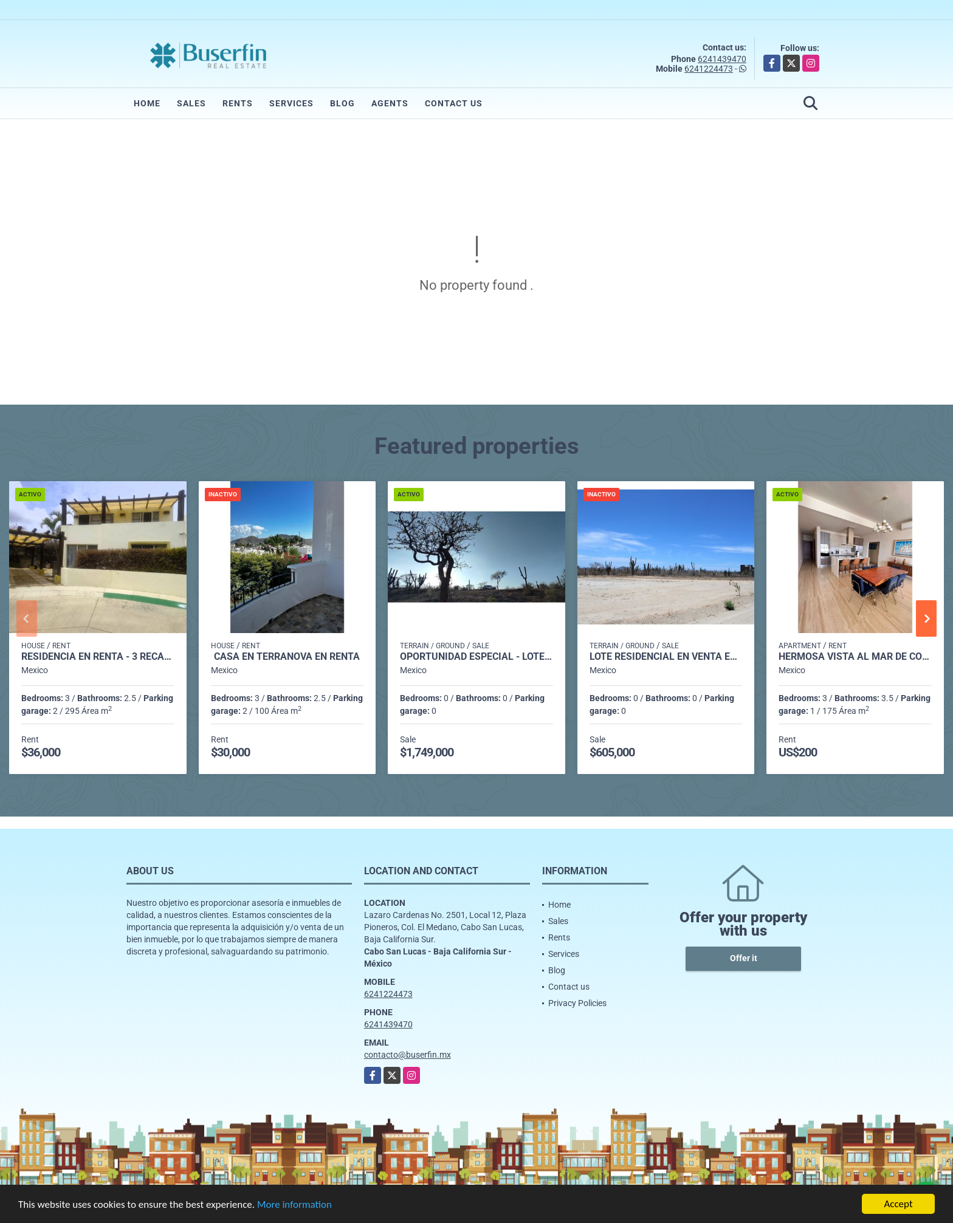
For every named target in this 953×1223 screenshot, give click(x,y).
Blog (342, 103)
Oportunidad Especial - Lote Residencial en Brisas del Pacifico (476, 657)
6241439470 (722, 59)
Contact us (454, 103)
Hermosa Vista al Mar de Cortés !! (855, 657)
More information (294, 1204)
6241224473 (708, 69)
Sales (191, 103)
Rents (237, 103)
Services (291, 103)
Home (147, 103)
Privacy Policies (577, 1003)
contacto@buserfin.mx (407, 1055)
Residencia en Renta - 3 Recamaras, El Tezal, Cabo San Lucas (97, 657)
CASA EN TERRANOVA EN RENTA (287, 657)
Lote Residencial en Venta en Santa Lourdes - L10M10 (666, 657)
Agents (389, 103)
